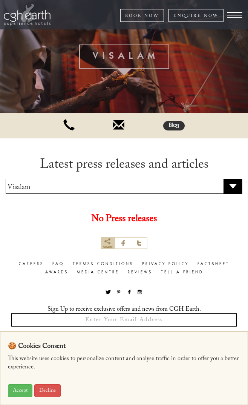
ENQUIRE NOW (196, 16)
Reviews (140, 272)
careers (31, 264)
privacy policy (165, 264)
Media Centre (98, 272)
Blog (174, 126)
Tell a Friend (182, 272)
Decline (47, 390)
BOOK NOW (142, 16)
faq (58, 264)
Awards (56, 272)
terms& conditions (103, 264)
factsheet (213, 264)
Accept (20, 390)
